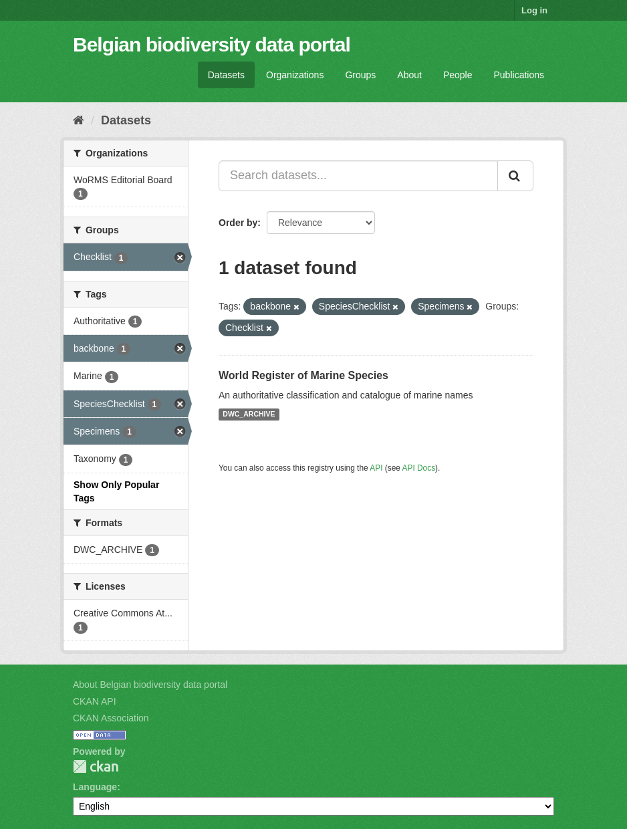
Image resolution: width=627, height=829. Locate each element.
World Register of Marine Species (303, 375)
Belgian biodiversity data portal (211, 44)
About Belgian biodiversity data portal (150, 684)
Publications (519, 75)
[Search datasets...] (358, 175)
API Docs (419, 468)
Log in (534, 10)
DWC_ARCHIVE (249, 414)
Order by (238, 222)
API (376, 468)
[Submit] (515, 175)
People (458, 75)
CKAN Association (111, 718)
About (409, 75)
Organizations (295, 75)
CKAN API (94, 701)
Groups (360, 75)
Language (95, 787)
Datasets (226, 75)
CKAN (95, 766)
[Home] (78, 120)
